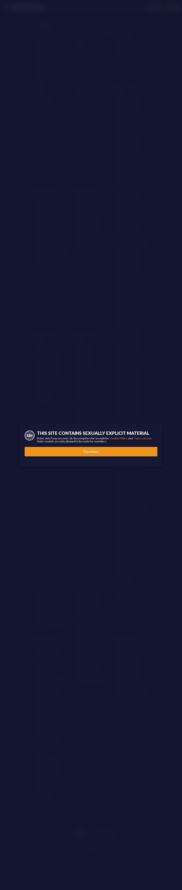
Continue (91, 451)
